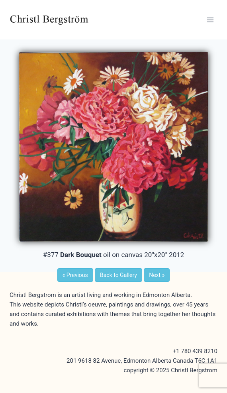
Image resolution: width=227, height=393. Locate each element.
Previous (75, 275)
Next (156, 275)
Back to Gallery (118, 275)
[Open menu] (210, 20)
